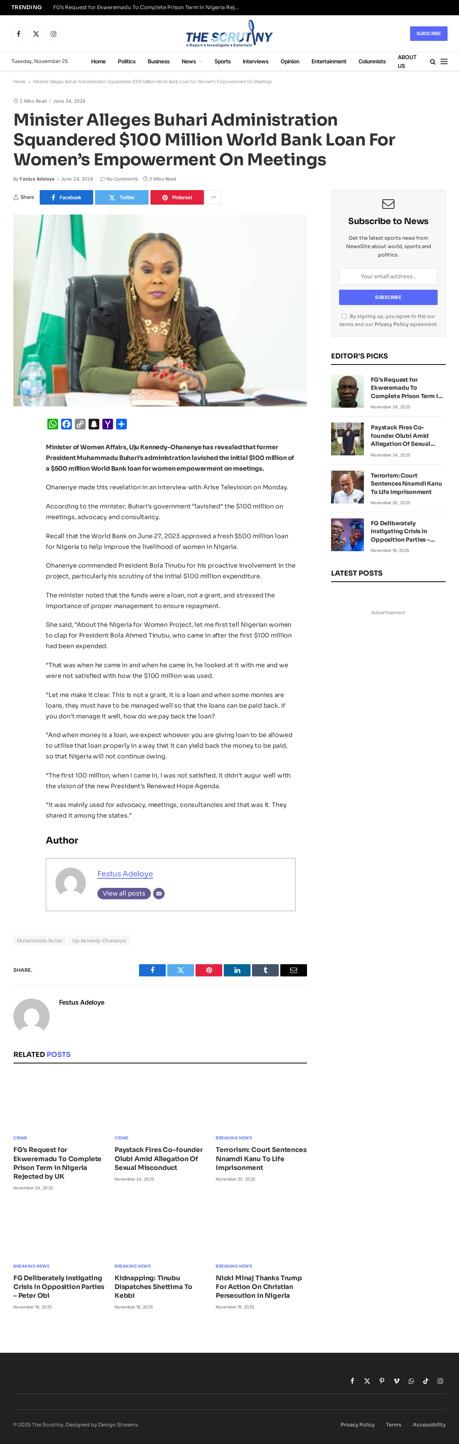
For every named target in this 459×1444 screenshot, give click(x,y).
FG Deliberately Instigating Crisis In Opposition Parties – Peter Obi (58, 1287)
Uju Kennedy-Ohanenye (99, 940)
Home (98, 61)
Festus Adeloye (37, 179)
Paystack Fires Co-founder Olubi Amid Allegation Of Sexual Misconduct (159, 1158)
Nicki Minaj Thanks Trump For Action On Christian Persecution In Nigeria (259, 1287)
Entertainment (329, 61)
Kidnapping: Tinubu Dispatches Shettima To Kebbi (153, 1287)
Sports (223, 61)
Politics (127, 61)
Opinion (290, 61)
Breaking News (234, 1138)
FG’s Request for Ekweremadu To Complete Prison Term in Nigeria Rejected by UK (148, 7)
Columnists (372, 61)
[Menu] (444, 61)
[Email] (159, 893)
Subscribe (429, 33)
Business (159, 61)
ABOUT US (407, 61)
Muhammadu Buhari (40, 940)
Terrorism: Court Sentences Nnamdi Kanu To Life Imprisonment (261, 1158)
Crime (20, 1138)
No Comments (119, 179)
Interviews (255, 61)
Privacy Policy (392, 324)
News (189, 61)
